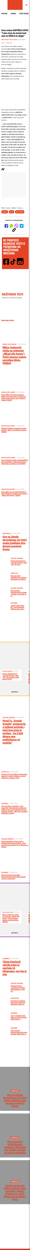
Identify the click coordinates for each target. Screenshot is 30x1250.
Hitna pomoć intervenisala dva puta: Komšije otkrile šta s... (19, 1032)
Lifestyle (14, 573)
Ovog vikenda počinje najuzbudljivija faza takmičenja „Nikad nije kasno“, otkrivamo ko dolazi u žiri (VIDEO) (14, 462)
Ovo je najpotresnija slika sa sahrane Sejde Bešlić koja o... (19, 1017)
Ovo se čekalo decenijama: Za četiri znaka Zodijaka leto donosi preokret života (15, 543)
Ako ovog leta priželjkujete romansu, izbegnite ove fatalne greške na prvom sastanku (15, 1147)
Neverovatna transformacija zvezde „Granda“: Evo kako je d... (19, 593)
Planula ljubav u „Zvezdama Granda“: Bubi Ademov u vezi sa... (18, 988)
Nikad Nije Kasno (7, 39)
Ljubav (5, 212)
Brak (11, 212)
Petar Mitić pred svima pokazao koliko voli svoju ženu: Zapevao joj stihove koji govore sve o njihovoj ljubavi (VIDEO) (13, 397)
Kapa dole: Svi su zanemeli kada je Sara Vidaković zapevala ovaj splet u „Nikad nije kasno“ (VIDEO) (14, 493)
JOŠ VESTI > (15, 692)
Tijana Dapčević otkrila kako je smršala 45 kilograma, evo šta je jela (15, 968)
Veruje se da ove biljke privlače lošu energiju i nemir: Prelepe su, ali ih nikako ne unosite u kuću (14, 776)
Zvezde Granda (24, 13)
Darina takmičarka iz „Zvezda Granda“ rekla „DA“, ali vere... (19, 562)
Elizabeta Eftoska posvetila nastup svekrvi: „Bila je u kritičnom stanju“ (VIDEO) (14, 430)
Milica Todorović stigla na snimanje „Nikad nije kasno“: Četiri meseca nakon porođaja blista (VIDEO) (14, 355)
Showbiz (13, 13)
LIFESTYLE (15, 1091)
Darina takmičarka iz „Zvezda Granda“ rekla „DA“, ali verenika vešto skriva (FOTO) (10, 676)
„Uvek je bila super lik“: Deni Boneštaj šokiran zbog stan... (18, 607)
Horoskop (7, 533)
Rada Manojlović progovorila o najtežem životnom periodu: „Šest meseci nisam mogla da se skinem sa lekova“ (14, 844)
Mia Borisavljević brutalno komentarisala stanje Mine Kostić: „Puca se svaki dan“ (13, 877)
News (16, 39)
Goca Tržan (19, 212)
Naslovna (4, 13)
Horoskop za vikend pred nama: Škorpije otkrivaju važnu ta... (18, 1002)
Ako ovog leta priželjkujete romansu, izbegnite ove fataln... (19, 577)
